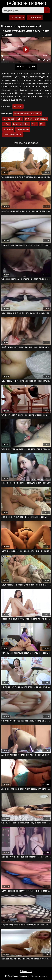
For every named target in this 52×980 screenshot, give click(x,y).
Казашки (18, 106)
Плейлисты (17, 17)
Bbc (19, 119)
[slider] (20, 55)
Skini (34, 124)
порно (26, 4)
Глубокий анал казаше (36, 119)
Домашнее (9, 119)
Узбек (7, 124)
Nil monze (8, 129)
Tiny (27, 124)
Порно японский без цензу (27, 113)
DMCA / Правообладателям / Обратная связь (26, 976)
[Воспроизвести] (3, 59)
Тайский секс (26, 971)
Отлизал (17, 124)
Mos (42, 124)
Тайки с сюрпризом (13, 134)
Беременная (23, 129)
